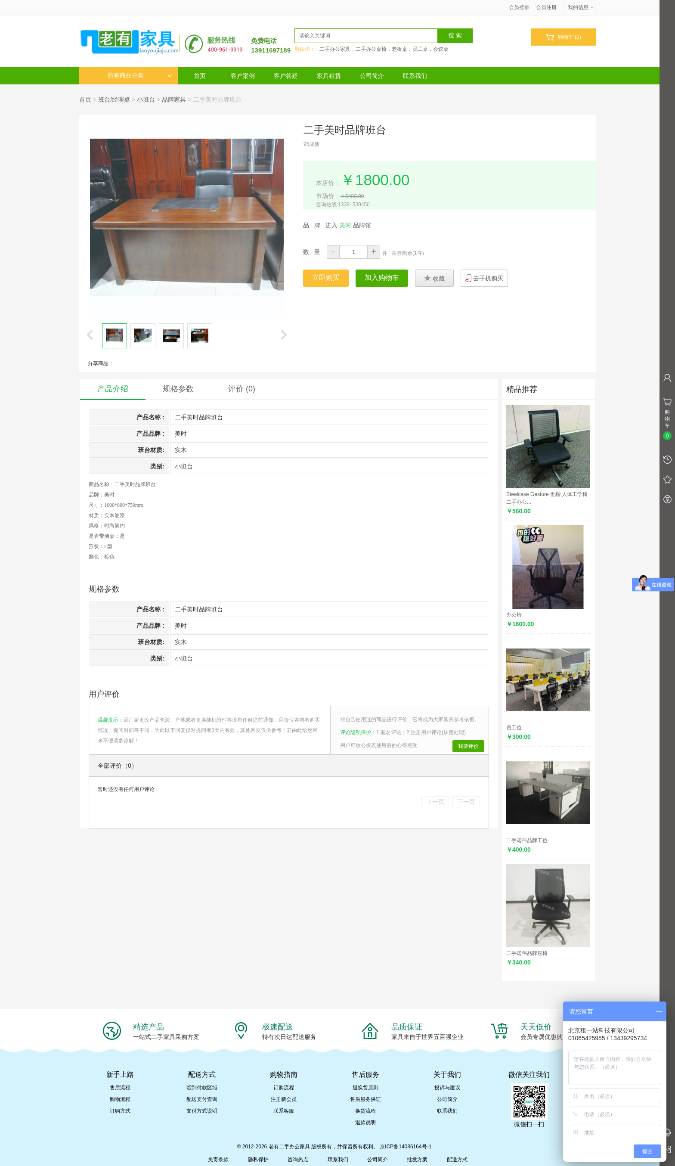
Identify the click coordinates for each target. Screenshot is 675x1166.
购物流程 (120, 1099)
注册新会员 (284, 1099)
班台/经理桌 (114, 99)
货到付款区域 (201, 1088)
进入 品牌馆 (348, 225)
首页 (200, 75)
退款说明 (365, 1122)
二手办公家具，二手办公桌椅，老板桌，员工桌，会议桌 (384, 49)
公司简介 (372, 75)
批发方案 (417, 1160)
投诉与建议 (447, 1088)
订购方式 (120, 1111)
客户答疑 (286, 75)
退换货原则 (365, 1088)
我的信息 (581, 7)
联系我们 (415, 75)
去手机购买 (488, 278)
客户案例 (243, 75)
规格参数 (178, 389)
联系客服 (283, 1111)
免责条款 (218, 1160)
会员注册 (546, 7)
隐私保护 (258, 1160)
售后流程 (120, 1088)
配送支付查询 (201, 1099)
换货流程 (365, 1111)
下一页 (466, 801)
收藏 (434, 278)
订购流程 (283, 1088)
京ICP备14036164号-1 (405, 1147)
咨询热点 (298, 1160)
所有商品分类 (140, 75)
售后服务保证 (365, 1099)
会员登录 (519, 7)
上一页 (435, 801)
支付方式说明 (201, 1111)
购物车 (563, 37)
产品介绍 (112, 389)
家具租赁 (329, 75)
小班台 (146, 99)
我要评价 (468, 746)
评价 (241, 389)
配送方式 (457, 1160)
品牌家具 (174, 99)
